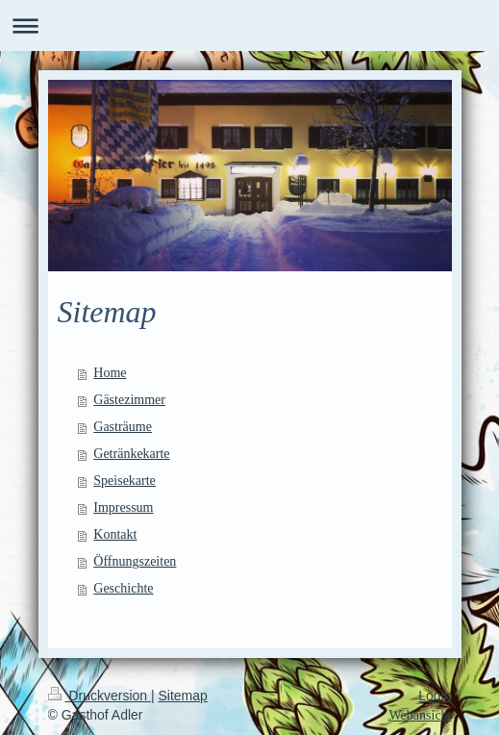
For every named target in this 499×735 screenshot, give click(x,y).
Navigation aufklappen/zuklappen (249, 25)
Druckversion (99, 695)
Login (434, 695)
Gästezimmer (129, 400)
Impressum (123, 507)
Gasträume (122, 426)
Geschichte (123, 588)
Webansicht (420, 715)
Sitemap (183, 695)
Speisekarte (124, 480)
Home (109, 373)
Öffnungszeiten (134, 561)
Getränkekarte (131, 453)
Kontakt (115, 534)
